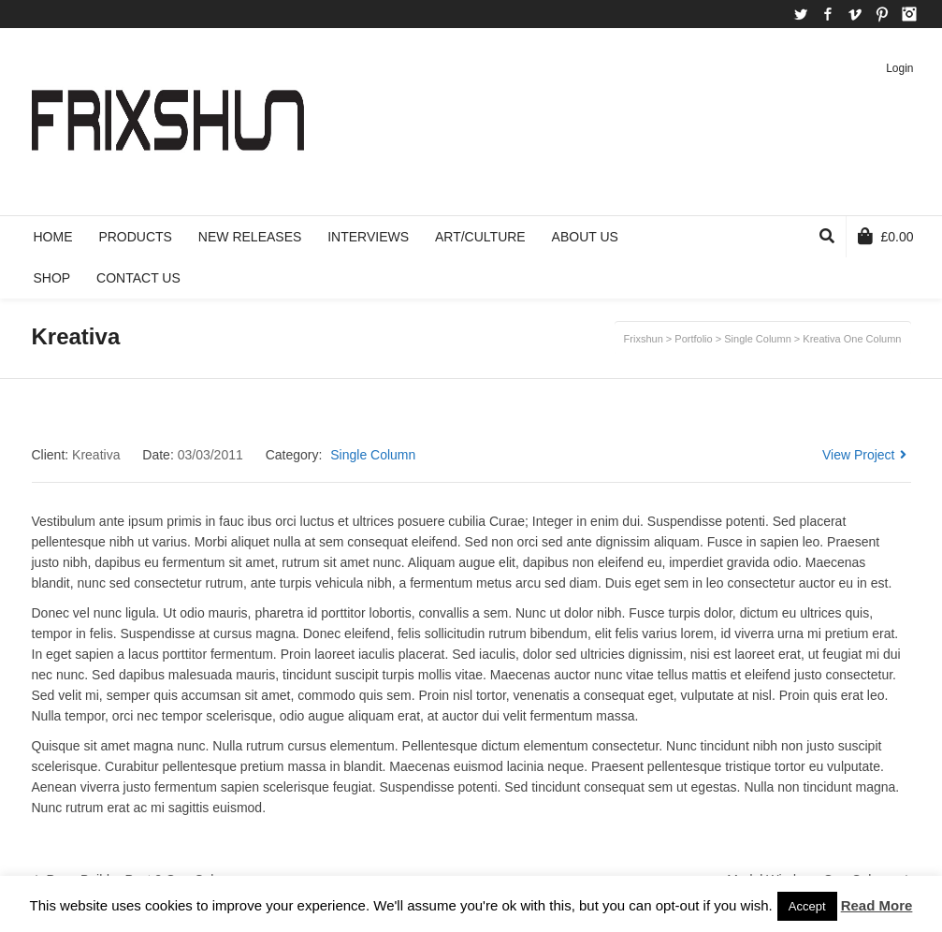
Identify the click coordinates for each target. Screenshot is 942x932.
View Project (864, 454)
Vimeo (855, 14)
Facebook (828, 14)
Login (899, 68)
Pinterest (882, 14)
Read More (877, 905)
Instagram (909, 14)
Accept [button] (807, 906)
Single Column (372, 454)
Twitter (801, 14)
